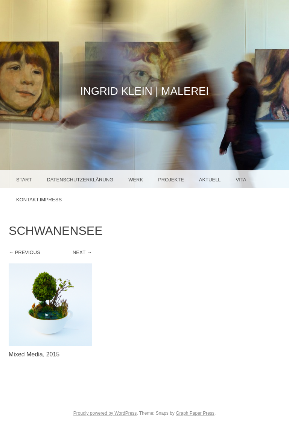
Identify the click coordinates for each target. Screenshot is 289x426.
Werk (135, 180)
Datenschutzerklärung (80, 180)
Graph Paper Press (195, 413)
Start (24, 180)
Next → (82, 252)
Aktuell (210, 180)
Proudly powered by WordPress (105, 413)
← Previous (24, 252)
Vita (241, 180)
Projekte (171, 180)
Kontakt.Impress (39, 199)
